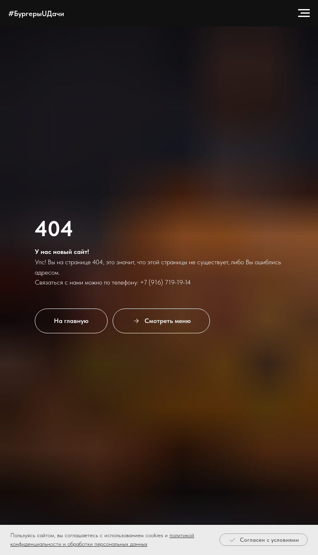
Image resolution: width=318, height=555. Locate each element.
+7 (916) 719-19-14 (165, 282)
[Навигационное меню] (304, 13)
